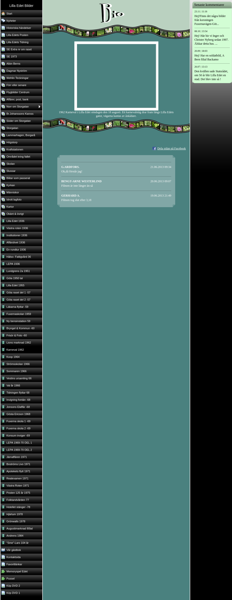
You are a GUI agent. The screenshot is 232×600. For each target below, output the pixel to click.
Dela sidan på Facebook (171, 148)
